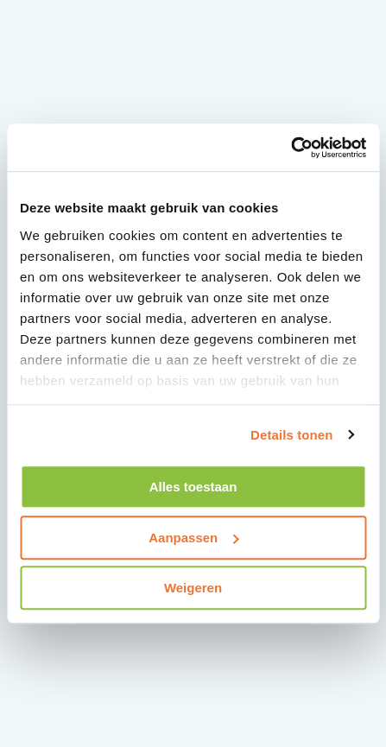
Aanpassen (193, 537)
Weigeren (193, 587)
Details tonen (291, 434)
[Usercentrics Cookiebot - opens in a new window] (290, 147)
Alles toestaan (193, 486)
